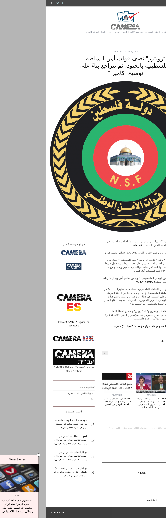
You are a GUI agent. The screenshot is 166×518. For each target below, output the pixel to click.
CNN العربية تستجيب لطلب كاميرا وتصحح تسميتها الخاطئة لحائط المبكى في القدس (74, 401)
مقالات (49, 399)
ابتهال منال (37, 436)
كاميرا (156, 3)
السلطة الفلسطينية (148, 341)
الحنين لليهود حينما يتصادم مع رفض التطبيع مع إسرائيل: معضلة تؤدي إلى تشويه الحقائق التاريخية (28, 424)
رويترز (133, 341)
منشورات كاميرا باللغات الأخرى (38, 393)
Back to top (14, 512)
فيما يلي (94, 245)
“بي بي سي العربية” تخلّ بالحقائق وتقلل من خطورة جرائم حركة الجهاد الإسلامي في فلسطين (28, 472)
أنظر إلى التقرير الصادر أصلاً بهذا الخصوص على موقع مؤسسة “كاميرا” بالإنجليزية (115, 326)
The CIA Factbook (102, 281)
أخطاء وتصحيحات (89, 51)
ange (41, 420)
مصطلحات (123, 341)
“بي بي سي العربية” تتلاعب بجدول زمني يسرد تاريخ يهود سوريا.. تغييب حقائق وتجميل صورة (27, 440)
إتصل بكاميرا (143, 3)
